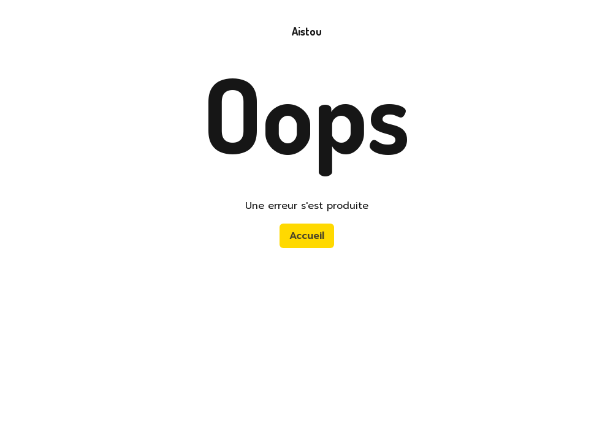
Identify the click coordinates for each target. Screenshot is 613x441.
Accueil (306, 235)
